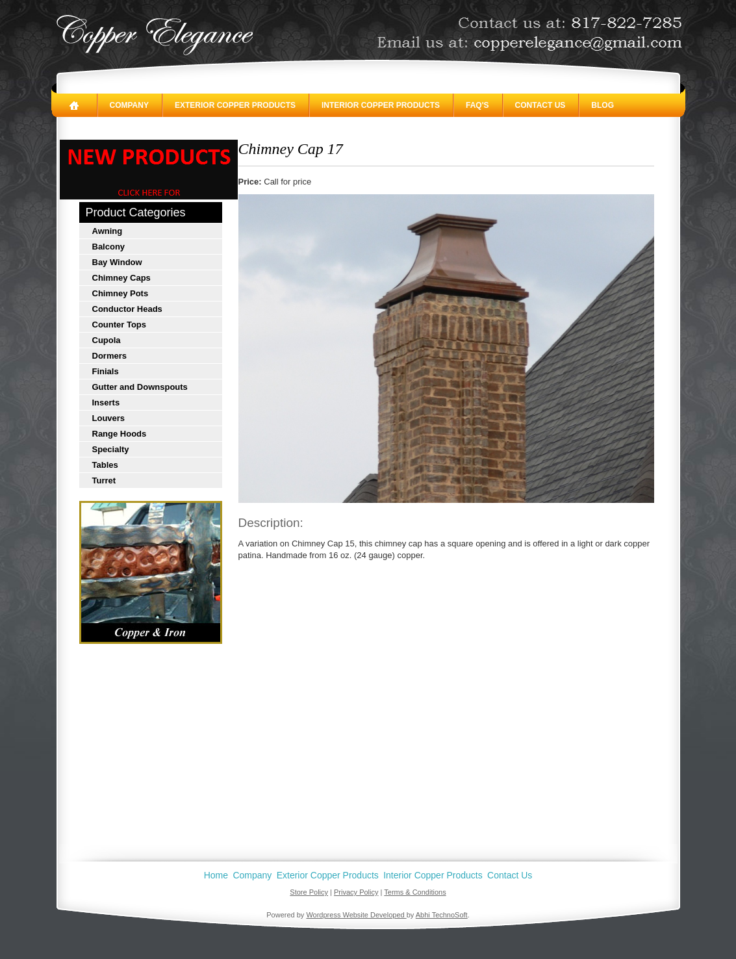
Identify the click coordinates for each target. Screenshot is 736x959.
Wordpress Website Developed (356, 915)
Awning (107, 231)
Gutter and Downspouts (140, 387)
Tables (105, 465)
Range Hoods (119, 434)
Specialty (110, 449)
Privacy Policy (356, 892)
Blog (602, 105)
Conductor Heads (127, 309)
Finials (105, 371)
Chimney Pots (120, 293)
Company (129, 105)
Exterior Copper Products (235, 105)
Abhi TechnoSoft (442, 915)
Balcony (108, 246)
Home (216, 875)
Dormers (109, 356)
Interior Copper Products (381, 105)
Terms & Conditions (415, 892)
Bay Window (117, 262)
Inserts (106, 402)
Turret (104, 480)
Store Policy (309, 892)
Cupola (106, 340)
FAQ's (477, 105)
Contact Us (540, 105)
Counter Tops (119, 324)
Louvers (108, 418)
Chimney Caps (121, 278)
